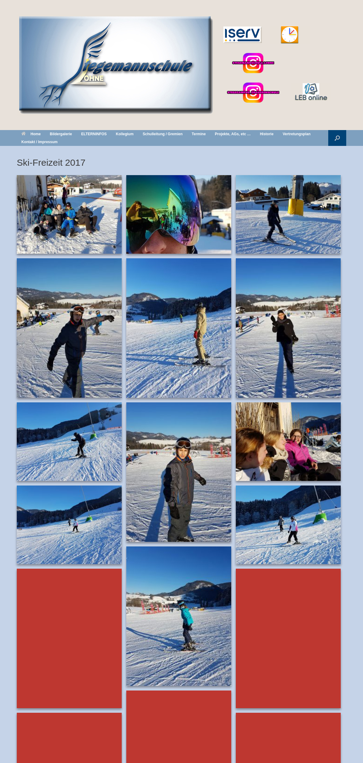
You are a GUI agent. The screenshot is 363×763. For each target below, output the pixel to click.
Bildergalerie (61, 134)
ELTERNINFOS (94, 134)
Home (31, 134)
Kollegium (125, 134)
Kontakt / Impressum (39, 142)
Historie (267, 134)
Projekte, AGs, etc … (233, 134)
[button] (337, 138)
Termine (199, 134)
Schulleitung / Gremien (163, 134)
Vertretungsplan (297, 134)
